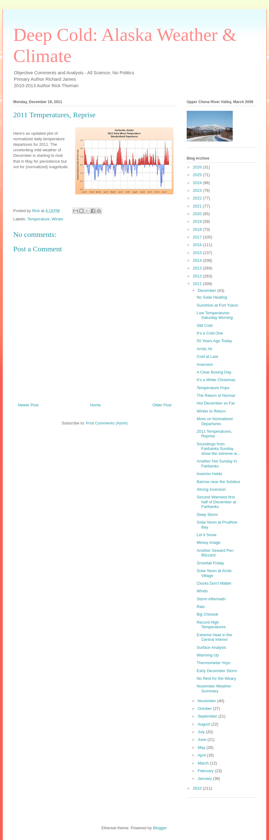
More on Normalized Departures (214, 421)
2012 (198, 276)
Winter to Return (211, 411)
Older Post (162, 405)
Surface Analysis (211, 647)
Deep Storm (207, 514)
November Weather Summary (214, 688)
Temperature (38, 219)
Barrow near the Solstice (218, 481)
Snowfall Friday (210, 563)
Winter (58, 219)
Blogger (159, 828)
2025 (198, 174)
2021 (198, 206)
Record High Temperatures (211, 624)
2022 (198, 198)
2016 (198, 244)
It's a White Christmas (216, 379)
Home (95, 405)
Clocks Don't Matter (214, 583)
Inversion (205, 364)
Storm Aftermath (211, 599)
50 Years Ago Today (214, 341)
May (202, 747)
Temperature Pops (213, 387)
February (206, 770)
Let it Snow (206, 534)
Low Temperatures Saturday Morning (215, 315)
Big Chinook (207, 614)
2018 (198, 229)
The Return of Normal (216, 395)
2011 (198, 283)
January (205, 778)
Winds (202, 591)
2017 (198, 237)
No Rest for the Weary (216, 678)
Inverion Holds (209, 473)
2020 (198, 213)
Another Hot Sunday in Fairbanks (217, 463)
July (202, 732)
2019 (198, 221)
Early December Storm (217, 670)
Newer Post (28, 405)
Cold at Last (207, 356)
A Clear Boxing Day (214, 372)
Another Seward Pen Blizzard (215, 553)
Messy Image (208, 542)
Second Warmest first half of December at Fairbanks (216, 502)
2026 (198, 167)
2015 (198, 252)
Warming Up (208, 655)
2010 (198, 788)
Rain (201, 606)
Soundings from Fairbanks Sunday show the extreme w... (218, 449)
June (203, 739)
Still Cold (204, 325)
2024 (198, 182)
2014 (198, 260)
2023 (198, 190)
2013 (198, 268)
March (204, 763)
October (205, 708)
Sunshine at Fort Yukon (217, 305)
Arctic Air (204, 348)
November (207, 701)
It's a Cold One (210, 333)
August (204, 724)
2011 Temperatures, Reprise (214, 434)
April (202, 755)
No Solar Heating (212, 297)
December (207, 290)
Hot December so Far (216, 403)
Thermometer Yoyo (213, 662)
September (208, 716)
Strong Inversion (211, 489)
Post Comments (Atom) (106, 423)
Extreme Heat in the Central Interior (214, 637)
